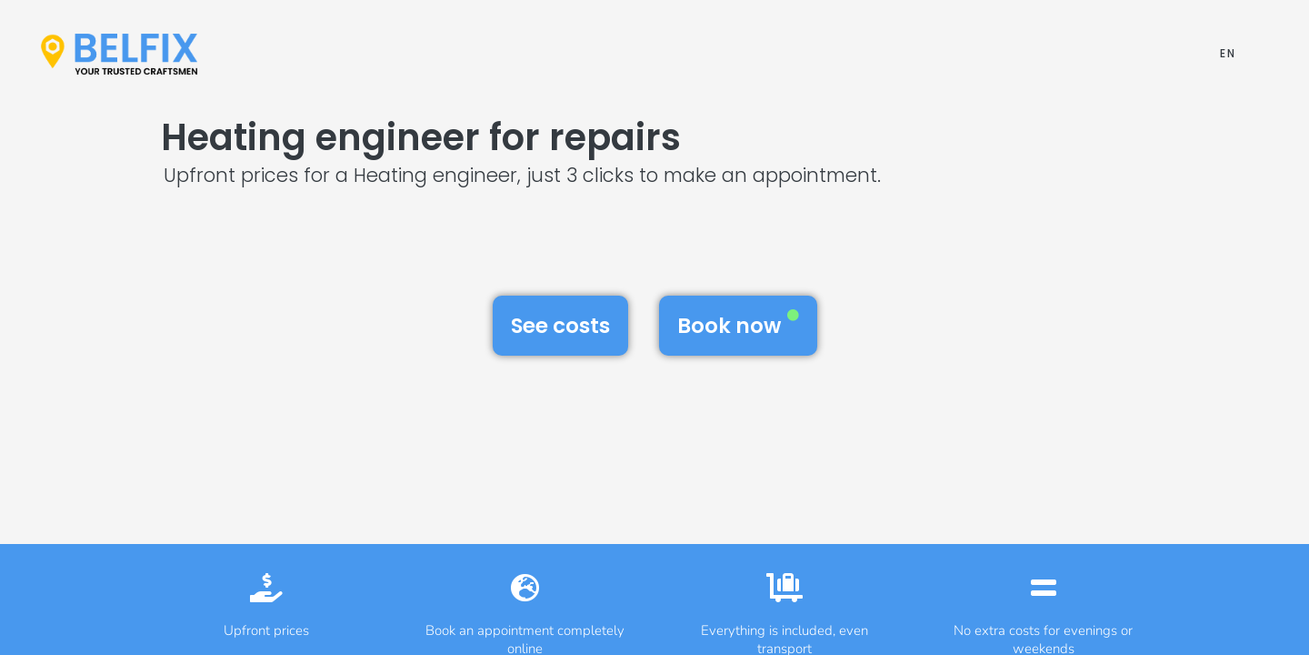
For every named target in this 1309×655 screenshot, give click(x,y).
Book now (738, 324)
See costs (560, 325)
